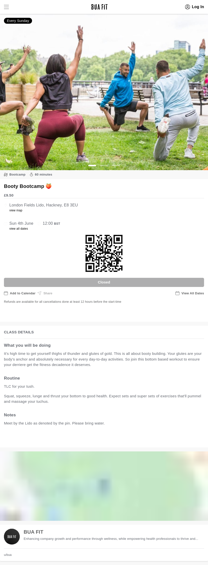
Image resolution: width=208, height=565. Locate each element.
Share (44, 293)
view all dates (18, 228)
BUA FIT (33, 532)
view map (15, 210)
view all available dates (104, 438)
